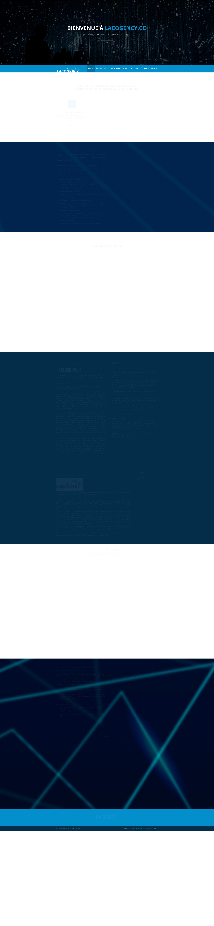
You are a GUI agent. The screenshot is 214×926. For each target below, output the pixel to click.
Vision (106, 69)
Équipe (137, 69)
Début (107, 43)
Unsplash (156, 828)
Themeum (139, 828)
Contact (154, 69)
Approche (145, 69)
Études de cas (127, 69)
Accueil (90, 69)
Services (99, 69)
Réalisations (115, 69)
